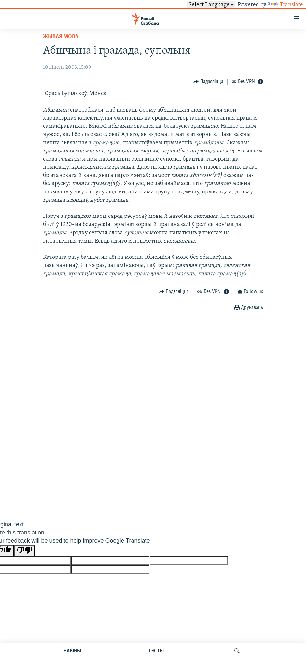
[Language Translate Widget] (211, 4)
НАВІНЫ (72, 650)
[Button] (208, 81)
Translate (285, 5)
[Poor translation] (24, 550)
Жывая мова (60, 37)
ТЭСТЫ (156, 650)
